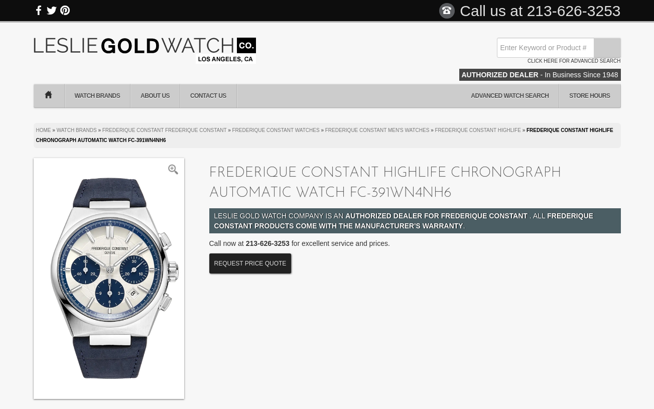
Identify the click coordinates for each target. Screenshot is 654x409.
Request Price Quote (250, 263)
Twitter (51, 10)
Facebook (39, 10)
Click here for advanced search (574, 61)
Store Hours (589, 95)
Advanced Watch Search (510, 95)
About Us (155, 95)
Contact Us (208, 95)
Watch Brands (97, 95)
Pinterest (64, 10)
